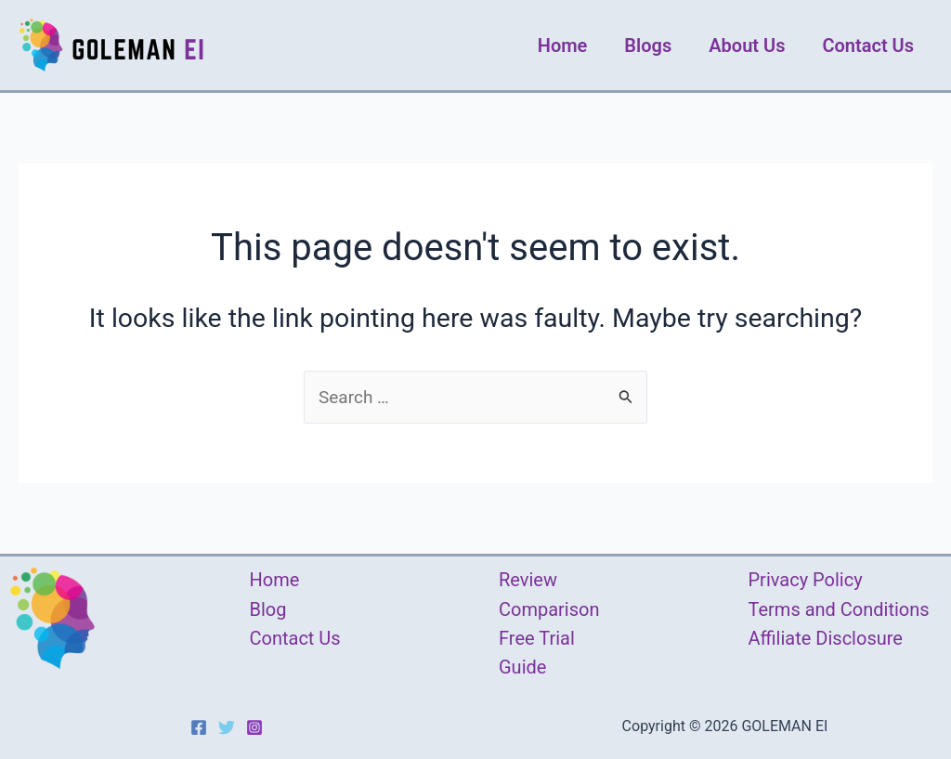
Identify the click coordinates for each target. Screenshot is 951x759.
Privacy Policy (806, 580)
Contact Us (868, 45)
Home (563, 45)
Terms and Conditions (839, 609)
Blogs (647, 45)
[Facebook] (198, 727)
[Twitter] (226, 727)
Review (528, 580)
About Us (747, 45)
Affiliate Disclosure (826, 638)
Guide (522, 667)
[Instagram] (254, 727)
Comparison (549, 609)
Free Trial (537, 638)
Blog (268, 609)
